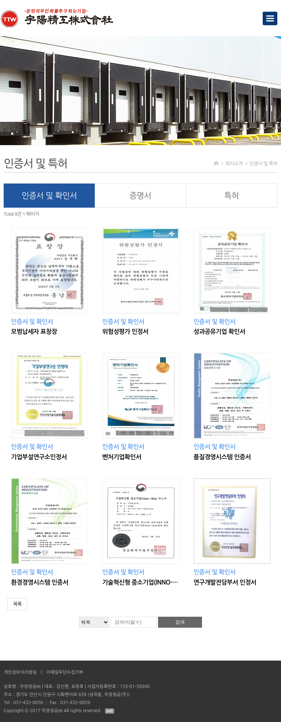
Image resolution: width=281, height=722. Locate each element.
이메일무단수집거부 (64, 672)
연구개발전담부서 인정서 (225, 582)
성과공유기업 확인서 (219, 332)
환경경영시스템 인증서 (39, 582)
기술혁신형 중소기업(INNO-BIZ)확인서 (140, 582)
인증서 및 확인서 (49, 196)
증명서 (140, 196)
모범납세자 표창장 (34, 332)
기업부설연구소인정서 (39, 457)
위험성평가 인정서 (125, 332)
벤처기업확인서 (121, 457)
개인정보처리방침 (20, 672)
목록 (17, 604)
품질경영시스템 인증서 (222, 457)
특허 (231, 196)
